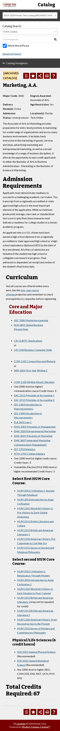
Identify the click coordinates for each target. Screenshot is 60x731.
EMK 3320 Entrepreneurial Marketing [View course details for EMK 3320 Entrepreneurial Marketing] (35, 431)
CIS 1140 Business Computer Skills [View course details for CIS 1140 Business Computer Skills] (33, 349)
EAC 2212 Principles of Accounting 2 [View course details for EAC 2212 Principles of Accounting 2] (34, 400)
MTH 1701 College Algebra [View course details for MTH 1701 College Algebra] (29, 453)
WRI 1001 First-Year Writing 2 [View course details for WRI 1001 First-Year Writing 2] (30, 370)
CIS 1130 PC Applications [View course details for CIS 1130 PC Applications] (28, 340)
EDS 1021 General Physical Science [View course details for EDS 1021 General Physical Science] (36, 651)
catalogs (21, 723)
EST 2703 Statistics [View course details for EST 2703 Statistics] (24, 449)
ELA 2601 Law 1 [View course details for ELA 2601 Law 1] (23, 422)
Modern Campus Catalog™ (36, 727)
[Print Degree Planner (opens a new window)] (26, 76)
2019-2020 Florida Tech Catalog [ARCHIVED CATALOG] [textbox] (30, 15)
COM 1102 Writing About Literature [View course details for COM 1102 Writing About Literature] (34, 382)
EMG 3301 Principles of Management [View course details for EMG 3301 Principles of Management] (35, 426)
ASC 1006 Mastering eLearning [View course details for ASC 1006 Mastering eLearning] (31, 320)
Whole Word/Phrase (18, 45)
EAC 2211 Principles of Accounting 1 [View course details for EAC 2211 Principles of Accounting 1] (34, 395)
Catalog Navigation (17, 63)
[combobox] (30, 15)
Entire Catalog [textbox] (10, 31)
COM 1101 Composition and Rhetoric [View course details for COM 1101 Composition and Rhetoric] (35, 361)
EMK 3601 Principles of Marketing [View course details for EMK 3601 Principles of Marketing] (33, 435)
